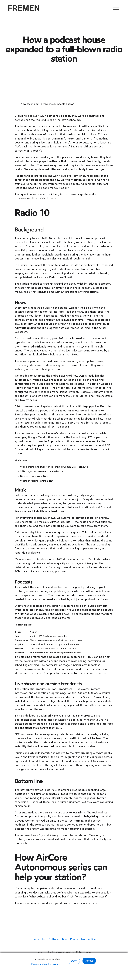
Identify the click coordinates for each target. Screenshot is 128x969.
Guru (64, 939)
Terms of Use (88, 939)
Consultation (39, 939)
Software (54, 939)
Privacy (74, 939)
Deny (74, 960)
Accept (89, 960)
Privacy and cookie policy (44, 964)
